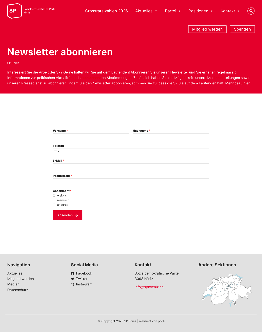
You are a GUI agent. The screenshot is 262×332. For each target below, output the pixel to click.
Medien (13, 284)
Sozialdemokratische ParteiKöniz (40, 11)
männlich (63, 200)
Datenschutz (17, 290)
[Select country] (56, 151)
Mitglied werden (207, 29)
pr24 (161, 321)
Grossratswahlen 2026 (106, 11)
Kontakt (230, 11)
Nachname (141, 130)
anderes (62, 204)
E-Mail (58, 160)
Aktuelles (146, 11)
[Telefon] (131, 151)
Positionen (200, 11)
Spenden (242, 29)
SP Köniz (13, 63)
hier (246, 83)
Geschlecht (62, 191)
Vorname (60, 130)
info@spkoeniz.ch (149, 287)
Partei (173, 11)
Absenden (65, 215)
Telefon (58, 146)
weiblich (62, 195)
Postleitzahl (62, 176)
